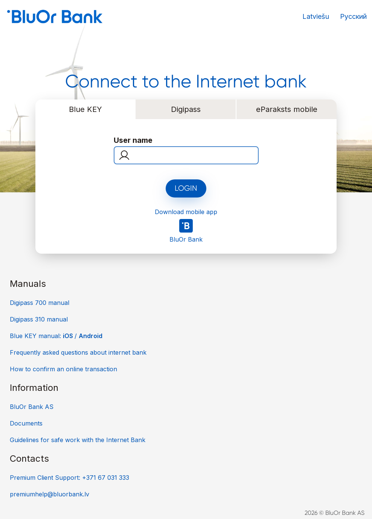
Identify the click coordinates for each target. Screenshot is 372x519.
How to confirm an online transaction (63, 369)
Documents (26, 423)
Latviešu (315, 16)
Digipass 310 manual (39, 319)
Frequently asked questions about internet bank (78, 352)
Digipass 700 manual (39, 302)
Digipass (186, 109)
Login (186, 188)
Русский (353, 16)
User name (133, 140)
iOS (69, 336)
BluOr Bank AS (31, 406)
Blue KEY (85, 109)
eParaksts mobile (286, 109)
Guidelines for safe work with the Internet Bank (77, 440)
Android (90, 336)
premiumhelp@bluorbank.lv (49, 494)
